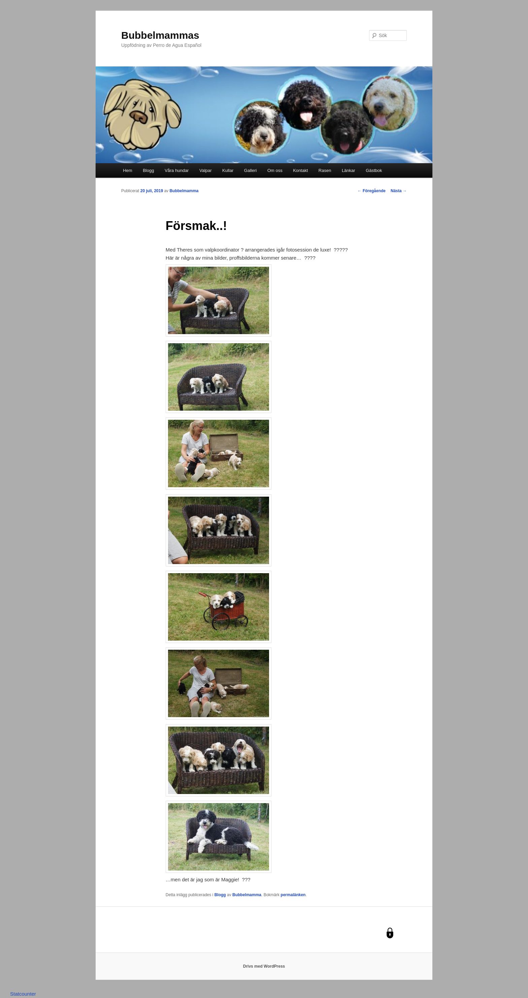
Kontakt (300, 170)
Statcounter (23, 994)
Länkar (348, 170)
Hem (127, 170)
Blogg (148, 170)
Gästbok (374, 170)
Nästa (399, 190)
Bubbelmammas (160, 35)
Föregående (372, 190)
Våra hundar (177, 170)
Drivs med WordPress (264, 966)
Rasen (325, 170)
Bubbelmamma (183, 190)
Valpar (205, 170)
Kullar (227, 170)
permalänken (292, 894)
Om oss (275, 170)
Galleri (250, 170)
